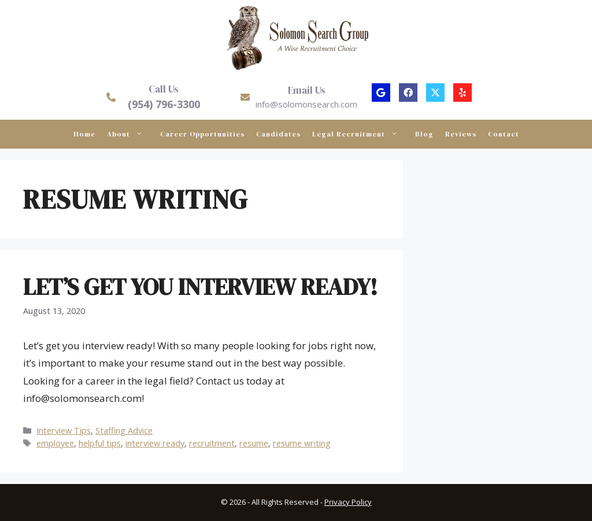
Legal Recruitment (360, 134)
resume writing (302, 443)
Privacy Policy (348, 502)
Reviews (460, 134)
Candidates (278, 134)
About (130, 134)
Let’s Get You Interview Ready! (200, 286)
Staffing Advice (124, 430)
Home (84, 134)
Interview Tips (63, 430)
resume (253, 443)
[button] (381, 92)
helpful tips (100, 443)
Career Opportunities (202, 134)
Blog (424, 134)
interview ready (154, 443)
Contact (503, 134)
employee (55, 443)
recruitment (212, 443)
